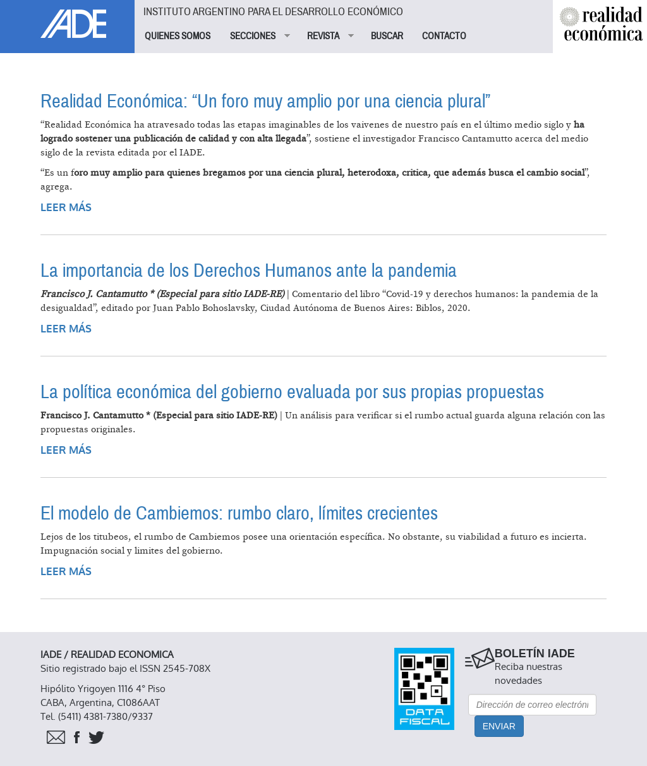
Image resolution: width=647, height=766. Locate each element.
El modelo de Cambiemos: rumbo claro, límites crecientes (239, 513)
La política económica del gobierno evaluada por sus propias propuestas (292, 392)
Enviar (499, 726)
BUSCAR (387, 36)
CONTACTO (444, 36)
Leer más (66, 207)
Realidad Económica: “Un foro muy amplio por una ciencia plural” (265, 101)
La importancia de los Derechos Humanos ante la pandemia (248, 270)
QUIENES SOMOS (177, 36)
